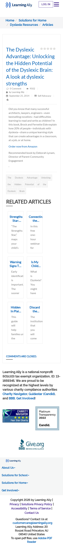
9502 (33, 88)
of (38, 184)
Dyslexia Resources (24, 25)
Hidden (17, 184)
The (9, 177)
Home (10, 20)
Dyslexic (19, 177)
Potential (29, 184)
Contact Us (32, 512)
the (9, 184)
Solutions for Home (32, 20)
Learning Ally (18, 92)
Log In (45, 4)
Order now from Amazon (23, 146)
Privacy (14, 504)
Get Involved (25, 398)
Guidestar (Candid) (42, 394)
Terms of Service (40, 508)
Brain (22, 191)
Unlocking (46, 177)
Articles (47, 25)
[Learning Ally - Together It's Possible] (19, 4)
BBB (12, 398)
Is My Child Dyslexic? (35, 265)
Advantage (32, 177)
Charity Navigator (15, 394)
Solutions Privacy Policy (36, 504)
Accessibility (19, 508)
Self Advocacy (44, 95)
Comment (16, 88)
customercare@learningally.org (32, 523)
